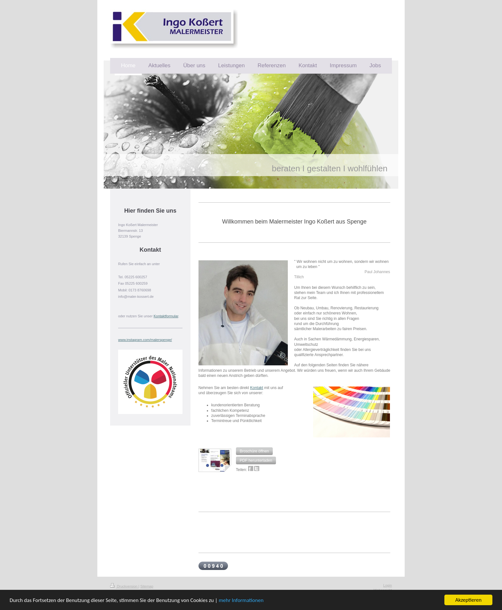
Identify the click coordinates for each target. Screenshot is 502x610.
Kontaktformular (166, 316)
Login (387, 585)
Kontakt (256, 388)
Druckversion (124, 586)
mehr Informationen (241, 600)
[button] (254, 451)
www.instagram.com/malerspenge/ (145, 340)
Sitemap (146, 586)
